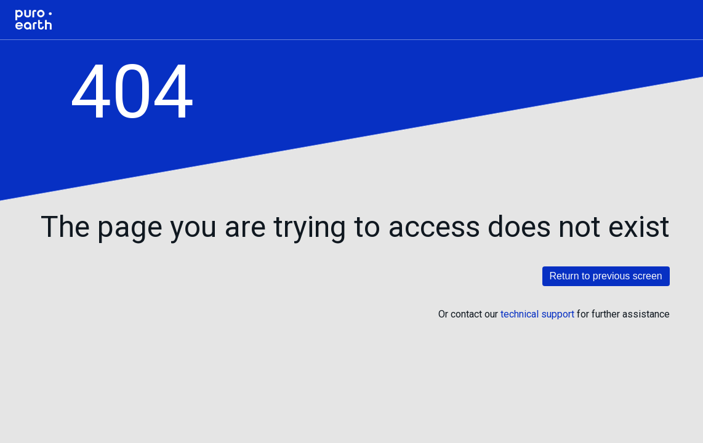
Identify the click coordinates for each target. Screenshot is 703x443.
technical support (537, 314)
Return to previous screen (606, 276)
